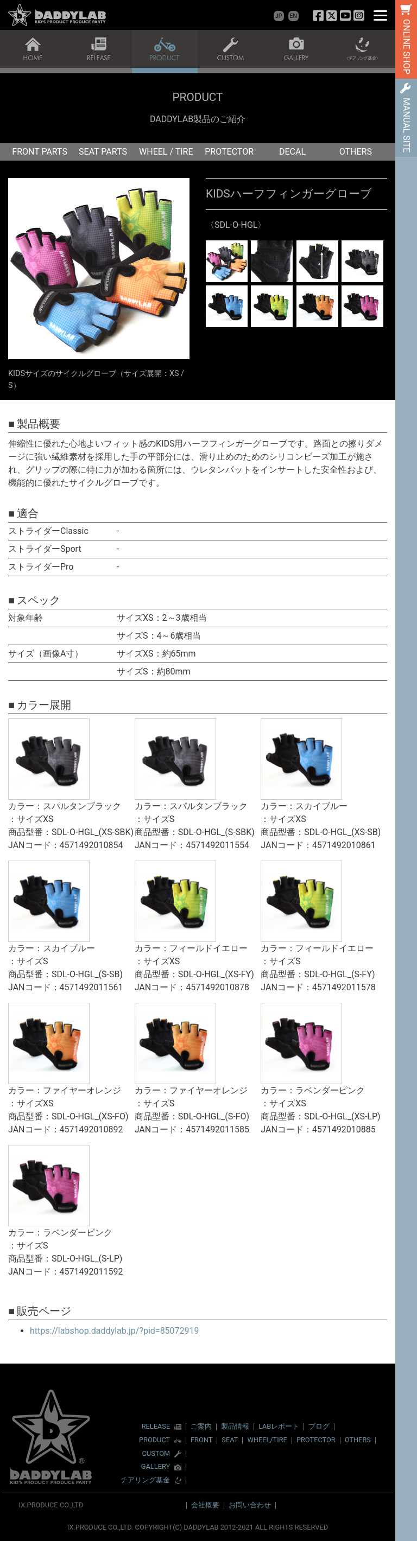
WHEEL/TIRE (267, 1440)
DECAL (292, 152)
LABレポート (278, 1426)
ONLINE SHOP (406, 46)
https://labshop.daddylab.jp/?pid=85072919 (114, 1331)
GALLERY (155, 1466)
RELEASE (156, 1426)
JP (278, 16)
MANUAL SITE (406, 125)
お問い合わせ (250, 1505)
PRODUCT (154, 1440)
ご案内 (201, 1426)
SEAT (230, 1440)
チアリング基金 (145, 1480)
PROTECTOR (229, 152)
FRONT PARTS (39, 152)
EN (293, 16)
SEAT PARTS (103, 152)
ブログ (319, 1426)
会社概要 (205, 1505)
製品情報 (235, 1426)
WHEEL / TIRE (166, 152)
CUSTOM (156, 1453)
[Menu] (380, 15)
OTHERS (355, 152)
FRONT (201, 1440)
